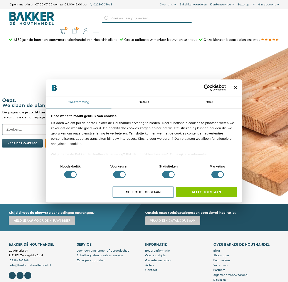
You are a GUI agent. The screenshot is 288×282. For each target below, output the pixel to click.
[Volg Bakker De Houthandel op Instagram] (20, 268)
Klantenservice (220, 4)
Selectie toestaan (143, 192)
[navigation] (276, 18)
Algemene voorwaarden (230, 267)
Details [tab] (144, 102)
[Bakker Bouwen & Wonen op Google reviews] (270, 32)
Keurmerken (221, 253)
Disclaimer (220, 272)
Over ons (166, 4)
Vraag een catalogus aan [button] (173, 213)
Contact (151, 262)
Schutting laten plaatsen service (100, 248)
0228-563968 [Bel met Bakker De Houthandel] (19, 253)
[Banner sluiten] (235, 87)
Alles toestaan (206, 192)
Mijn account (267, 4)
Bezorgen (244, 4)
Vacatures (220, 257)
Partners (219, 262)
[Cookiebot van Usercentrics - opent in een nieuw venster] (207, 87)
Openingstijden (156, 248)
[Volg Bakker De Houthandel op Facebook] (12, 268)
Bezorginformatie (157, 243)
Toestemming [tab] (78, 102)
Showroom (221, 248)
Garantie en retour (158, 253)
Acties (149, 257)
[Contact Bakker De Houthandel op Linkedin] (27, 268)
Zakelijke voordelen (193, 4)
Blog (216, 243)
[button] (244, 18)
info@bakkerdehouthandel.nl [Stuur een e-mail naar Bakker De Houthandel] (30, 257)
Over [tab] (209, 102)
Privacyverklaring (225, 277)
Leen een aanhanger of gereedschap (103, 243)
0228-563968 (101, 4)
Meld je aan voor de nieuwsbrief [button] (42, 213)
